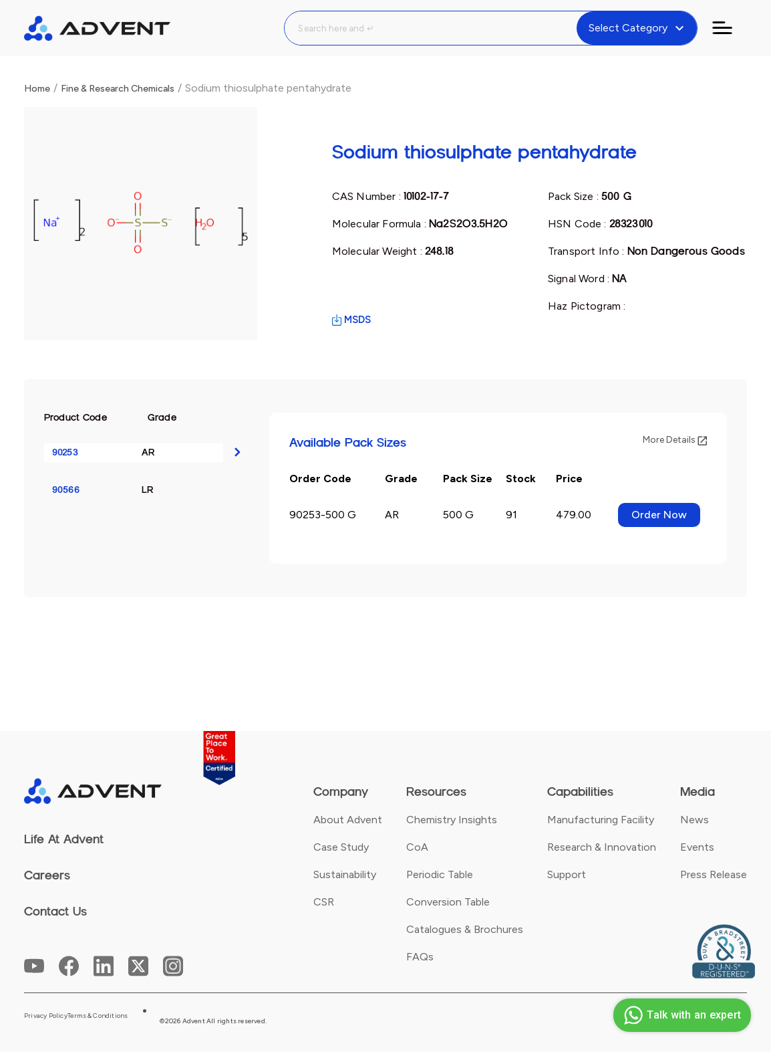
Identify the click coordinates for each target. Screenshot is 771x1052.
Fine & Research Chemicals (117, 88)
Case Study (341, 847)
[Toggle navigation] (730, 28)
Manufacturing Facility (600, 819)
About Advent (347, 819)
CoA (417, 847)
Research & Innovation (601, 847)
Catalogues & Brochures (464, 929)
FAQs (420, 956)
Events (697, 847)
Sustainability (344, 874)
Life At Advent (64, 839)
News (694, 819)
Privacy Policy (45, 1016)
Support (566, 874)
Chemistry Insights (451, 819)
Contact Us (55, 911)
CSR (323, 902)
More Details (675, 439)
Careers (47, 875)
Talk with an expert (680, 1015)
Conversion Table (448, 902)
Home (37, 88)
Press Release (713, 874)
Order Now (659, 514)
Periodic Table (439, 874)
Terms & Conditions (97, 1016)
